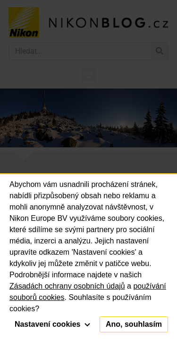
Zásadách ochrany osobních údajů (67, 286)
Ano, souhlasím (134, 324)
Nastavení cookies (52, 324)
